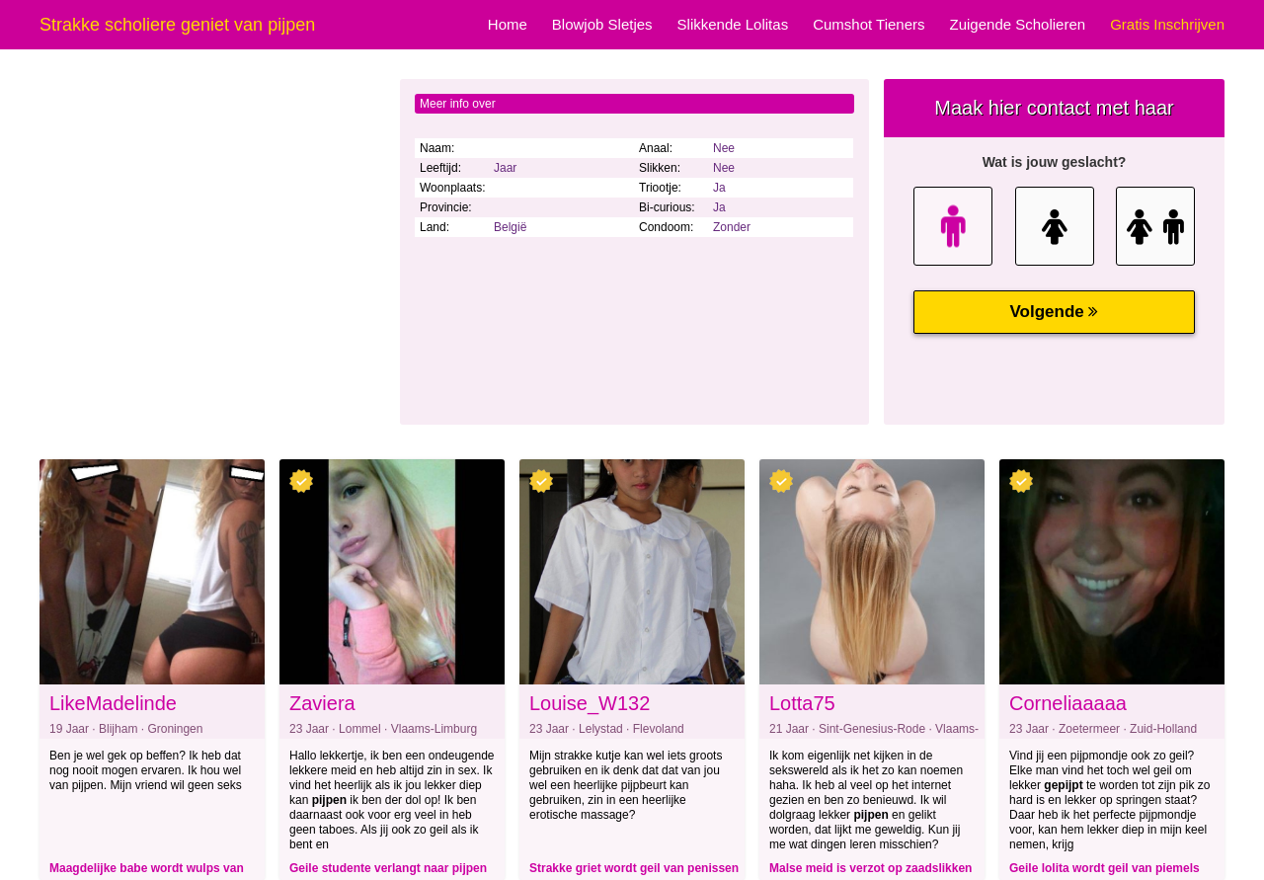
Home (507, 24)
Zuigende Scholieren (1018, 24)
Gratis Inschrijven (1167, 24)
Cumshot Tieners (868, 24)
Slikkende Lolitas (733, 24)
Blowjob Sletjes (602, 24)
